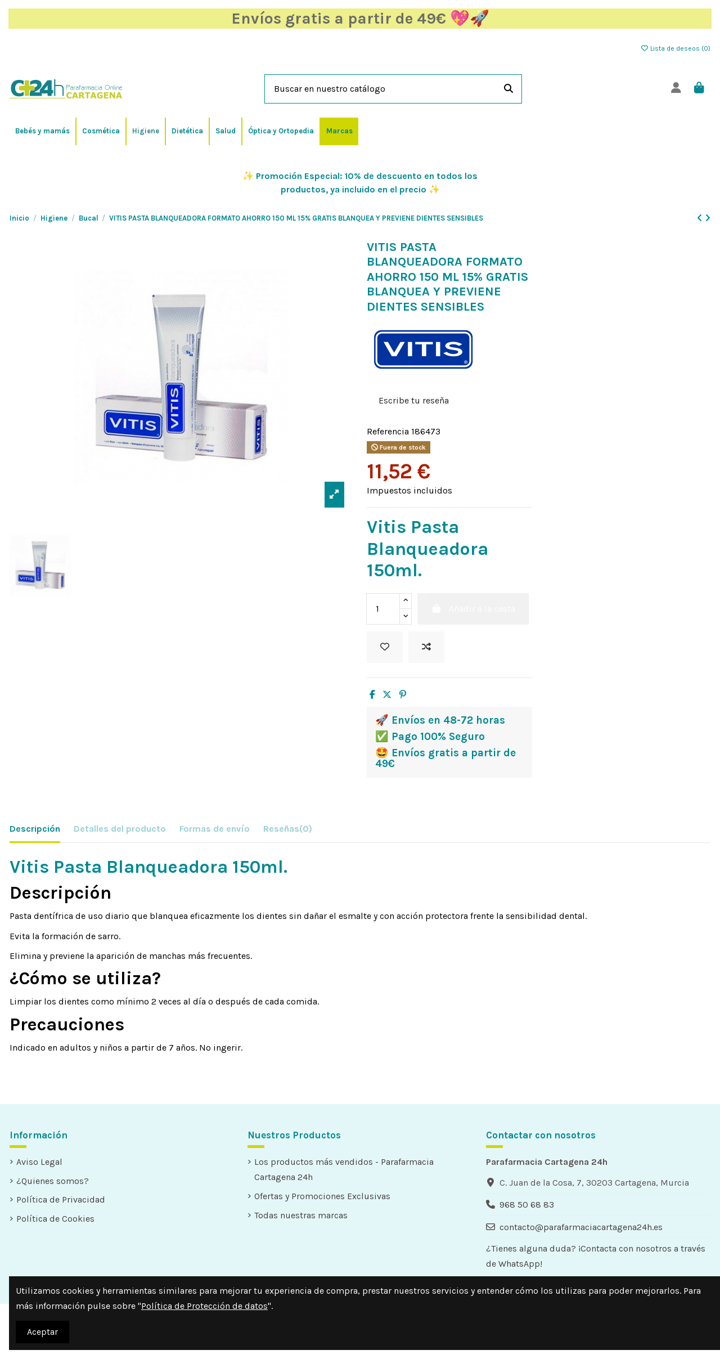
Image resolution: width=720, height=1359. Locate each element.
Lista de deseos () (675, 48)
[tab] (287, 831)
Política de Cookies (55, 1218)
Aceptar (42, 1331)
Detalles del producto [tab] (120, 828)
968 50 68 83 (527, 1204)
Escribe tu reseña (414, 400)
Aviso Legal (39, 1161)
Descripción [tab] (35, 828)
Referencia (388, 431)
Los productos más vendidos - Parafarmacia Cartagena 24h (344, 1169)
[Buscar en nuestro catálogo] (508, 89)
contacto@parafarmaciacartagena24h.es (581, 1227)
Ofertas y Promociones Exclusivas (322, 1196)
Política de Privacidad (60, 1199)
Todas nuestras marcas (301, 1215)
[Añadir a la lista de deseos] (385, 647)
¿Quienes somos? (52, 1181)
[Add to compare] (426, 647)
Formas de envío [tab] (214, 828)
